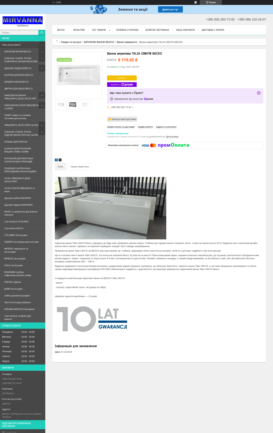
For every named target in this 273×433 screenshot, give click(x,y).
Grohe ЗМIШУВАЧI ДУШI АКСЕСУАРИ (17, 180)
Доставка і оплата (213, 30)
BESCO (61, 30)
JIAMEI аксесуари (13, 288)
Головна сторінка (127, 30)
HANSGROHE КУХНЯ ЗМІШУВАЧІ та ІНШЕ (21, 107)
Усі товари (99, 30)
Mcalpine (79, 30)
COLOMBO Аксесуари (15, 235)
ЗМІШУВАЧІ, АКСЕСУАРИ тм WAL (21, 125)
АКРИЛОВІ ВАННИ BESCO (17, 51)
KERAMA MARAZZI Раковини (19, 309)
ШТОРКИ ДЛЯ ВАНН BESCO (18, 74)
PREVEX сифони (12, 282)
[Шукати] (41, 32)
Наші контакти (185, 30)
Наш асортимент (11, 44)
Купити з (122, 84)
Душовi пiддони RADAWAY (18, 204)
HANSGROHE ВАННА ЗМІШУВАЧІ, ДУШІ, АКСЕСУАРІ (20, 97)
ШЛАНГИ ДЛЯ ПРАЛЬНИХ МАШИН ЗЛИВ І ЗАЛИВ (17, 150)
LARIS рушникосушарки (17, 295)
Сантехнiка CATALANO (16, 221)
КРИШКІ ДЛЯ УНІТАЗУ (15, 141)
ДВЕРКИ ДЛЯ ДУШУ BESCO (18, 88)
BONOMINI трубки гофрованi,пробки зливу (17, 273)
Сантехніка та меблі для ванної (17, 317)
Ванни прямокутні (127, 42)
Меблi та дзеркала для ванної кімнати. (20, 213)
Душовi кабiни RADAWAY (17, 198)
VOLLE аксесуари (13, 265)
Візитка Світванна (157, 30)
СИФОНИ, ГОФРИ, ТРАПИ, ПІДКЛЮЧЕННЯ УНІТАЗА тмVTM (21, 133)
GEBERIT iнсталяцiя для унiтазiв (21, 241)
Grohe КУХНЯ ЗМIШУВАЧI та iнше (19, 190)
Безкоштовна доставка (124, 119)
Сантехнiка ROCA (13, 228)
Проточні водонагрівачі (17, 302)
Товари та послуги (71, 42)
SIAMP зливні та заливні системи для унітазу (17, 117)
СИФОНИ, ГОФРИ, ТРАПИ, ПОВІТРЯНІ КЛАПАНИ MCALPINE (21, 60)
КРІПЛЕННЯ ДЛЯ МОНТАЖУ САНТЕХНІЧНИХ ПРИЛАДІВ (18, 160)
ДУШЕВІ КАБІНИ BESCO (16, 81)
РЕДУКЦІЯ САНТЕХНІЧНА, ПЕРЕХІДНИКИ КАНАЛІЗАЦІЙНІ (20, 170)
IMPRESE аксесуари (14, 258)
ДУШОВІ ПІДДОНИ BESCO (18, 68)
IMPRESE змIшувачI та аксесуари (16, 250)
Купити (122, 77)
